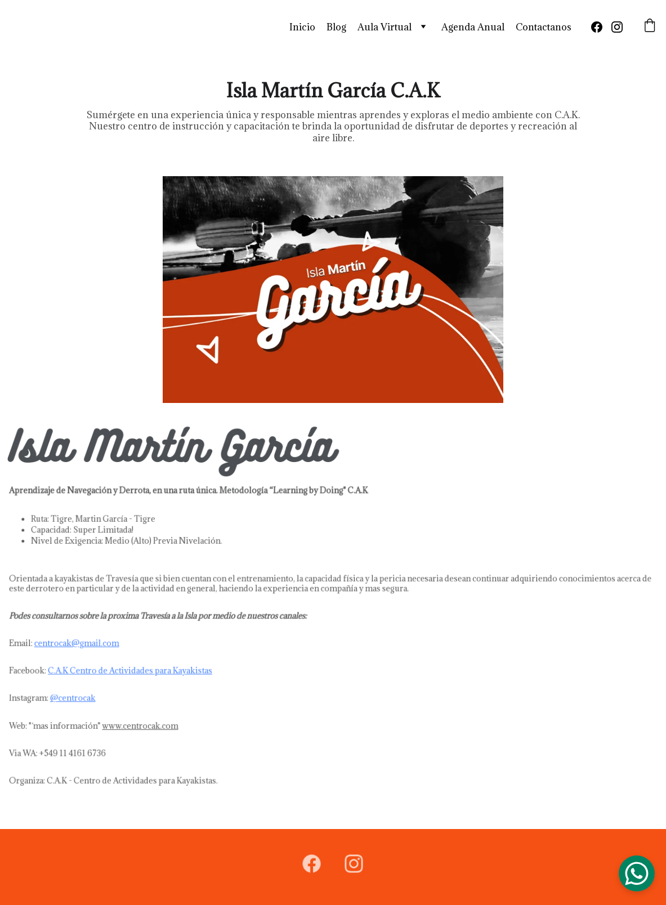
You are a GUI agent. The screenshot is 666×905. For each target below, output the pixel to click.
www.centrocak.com (144, 723)
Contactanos (543, 27)
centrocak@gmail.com (82, 642)
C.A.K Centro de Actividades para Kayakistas (134, 669)
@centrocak (78, 696)
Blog (336, 27)
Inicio (302, 27)
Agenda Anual (472, 27)
